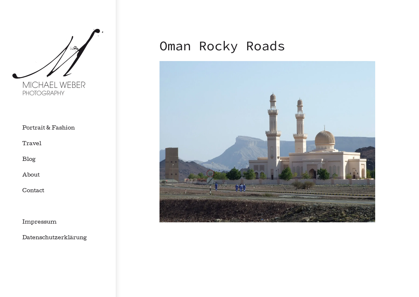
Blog (29, 159)
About (31, 175)
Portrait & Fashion (48, 128)
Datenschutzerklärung (54, 238)
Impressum (39, 222)
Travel (31, 143)
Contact (33, 191)
